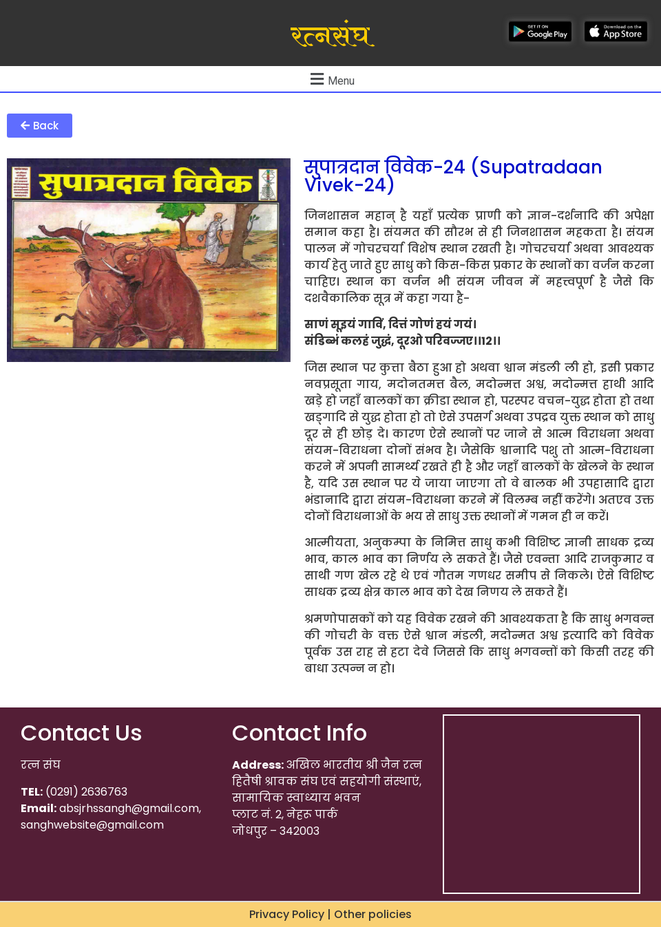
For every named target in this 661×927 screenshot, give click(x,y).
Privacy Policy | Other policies (330, 914)
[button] (39, 126)
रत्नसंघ (330, 36)
